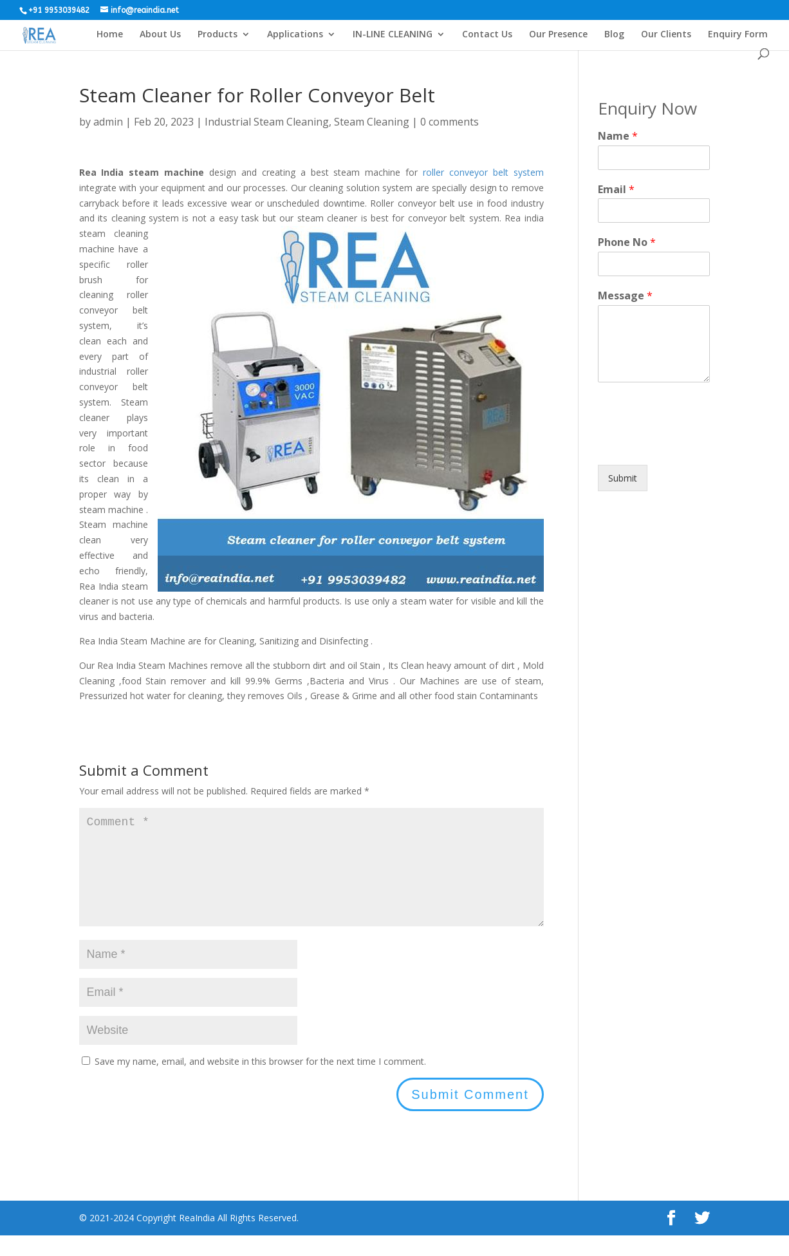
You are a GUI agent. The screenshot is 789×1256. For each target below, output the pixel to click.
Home (110, 35)
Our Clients (666, 35)
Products (217, 35)
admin (108, 122)
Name (618, 136)
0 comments (449, 122)
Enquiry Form (738, 35)
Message (625, 296)
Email (616, 189)
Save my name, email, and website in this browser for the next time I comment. (260, 1082)
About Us (160, 35)
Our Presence (558, 35)
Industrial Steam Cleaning (267, 122)
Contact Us (487, 35)
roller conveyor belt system (483, 172)
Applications (295, 35)
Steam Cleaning (371, 122)
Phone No (627, 242)
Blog (614, 35)
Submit (622, 478)
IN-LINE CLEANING (392, 35)
